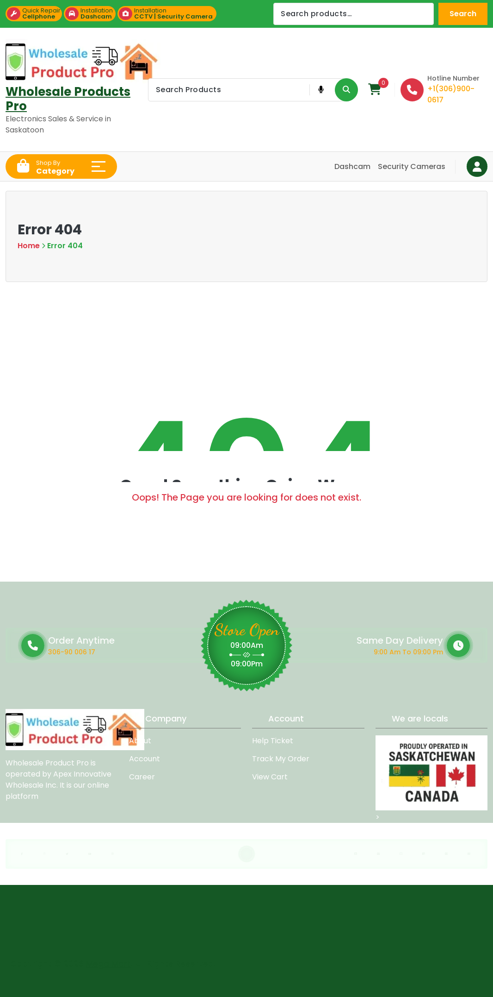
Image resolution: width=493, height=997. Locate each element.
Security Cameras (411, 166)
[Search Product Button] (346, 89)
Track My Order (280, 758)
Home (29, 245)
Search (463, 13)
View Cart (270, 776)
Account (144, 758)
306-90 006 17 (125, 652)
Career (142, 776)
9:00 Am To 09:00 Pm (343, 652)
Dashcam (352, 166)
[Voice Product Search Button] (320, 89)
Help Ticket (272, 740)
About (140, 740)
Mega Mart (108, 960)
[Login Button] (477, 166)
